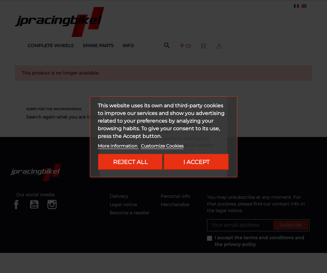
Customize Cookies (162, 145)
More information (118, 145)
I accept (196, 161)
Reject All (130, 161)
